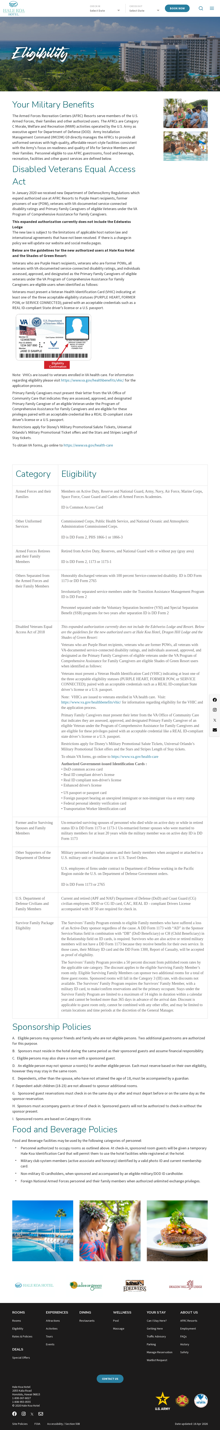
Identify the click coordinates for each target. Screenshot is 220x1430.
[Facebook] (14, 1414)
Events (50, 1344)
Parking (151, 1344)
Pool (116, 1320)
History (184, 1344)
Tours (49, 1336)
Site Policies (20, 1424)
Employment (188, 1328)
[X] (32, 1414)
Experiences (57, 1312)
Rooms (18, 1312)
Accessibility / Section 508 (63, 1424)
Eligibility (17, 1328)
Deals (17, 1349)
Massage (118, 1328)
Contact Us (110, 1379)
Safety (184, 1352)
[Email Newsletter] (40, 1414)
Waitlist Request (157, 1360)
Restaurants (87, 1320)
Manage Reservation (159, 1352)
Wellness (122, 1312)
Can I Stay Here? (157, 1320)
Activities (52, 1328)
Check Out (135, 6)
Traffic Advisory (156, 1336)
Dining (85, 1312)
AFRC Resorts (188, 1320)
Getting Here (155, 1328)
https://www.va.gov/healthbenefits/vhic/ (92, 380)
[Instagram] (24, 1414)
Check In (95, 6)
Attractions (53, 1320)
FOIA (37, 1424)
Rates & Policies (22, 1336)
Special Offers (21, 1357)
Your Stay (156, 1312)
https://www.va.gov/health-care (88, 445)
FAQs (183, 1336)
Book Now (177, 8)
